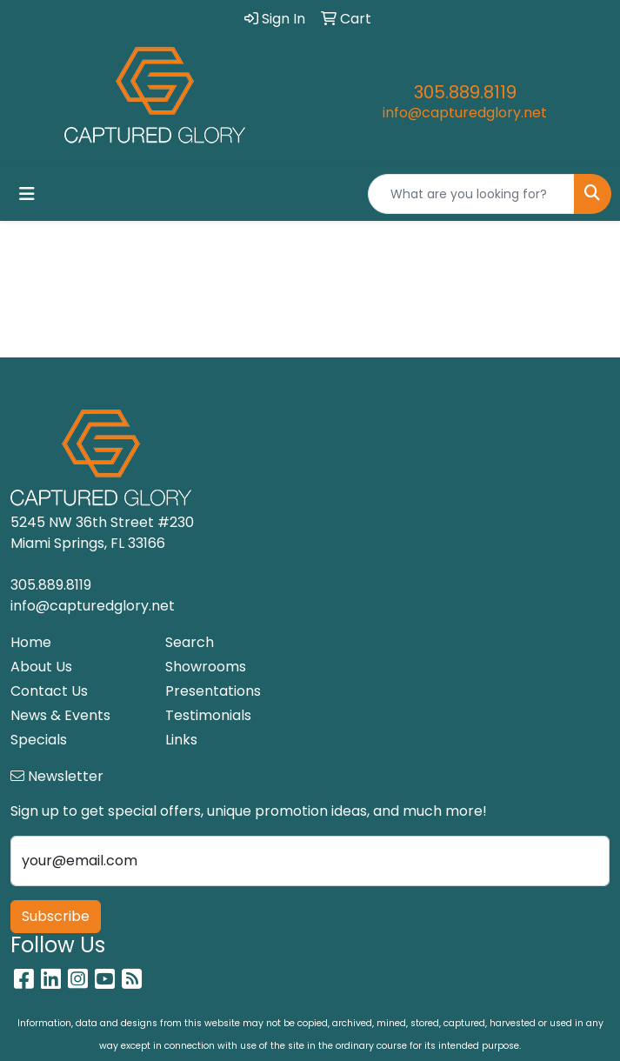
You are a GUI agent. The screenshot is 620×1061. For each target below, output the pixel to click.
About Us (41, 667)
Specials (38, 740)
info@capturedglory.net (465, 113)
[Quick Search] (471, 194)
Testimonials (208, 715)
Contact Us (49, 691)
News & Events (60, 715)
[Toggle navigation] (27, 194)
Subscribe (56, 916)
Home (30, 642)
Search (189, 642)
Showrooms (205, 667)
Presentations (213, 691)
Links (181, 740)
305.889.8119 (465, 92)
